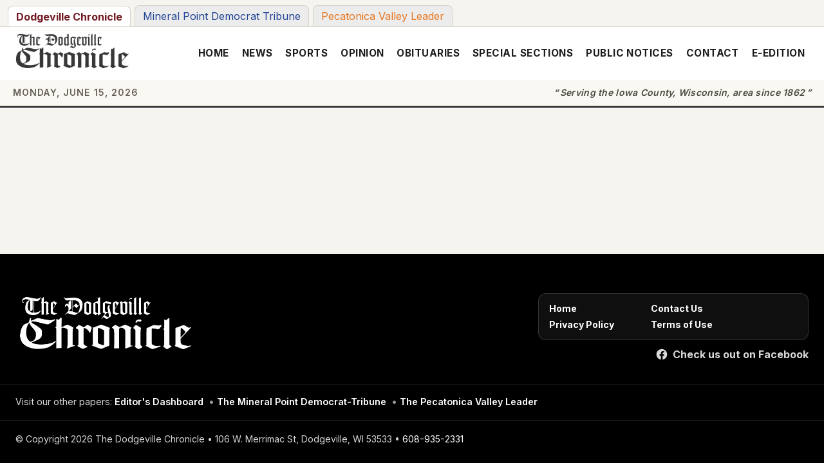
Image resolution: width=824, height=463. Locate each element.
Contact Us (677, 308)
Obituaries (428, 53)
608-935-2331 (433, 438)
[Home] (103, 326)
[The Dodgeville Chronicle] (71, 53)
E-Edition (778, 53)
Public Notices (629, 53)
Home (213, 53)
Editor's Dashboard (159, 401)
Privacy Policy (581, 324)
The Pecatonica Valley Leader (469, 401)
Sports (306, 53)
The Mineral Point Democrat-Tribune (301, 401)
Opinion (362, 53)
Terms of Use (682, 324)
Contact (712, 53)
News (257, 53)
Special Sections (523, 53)
